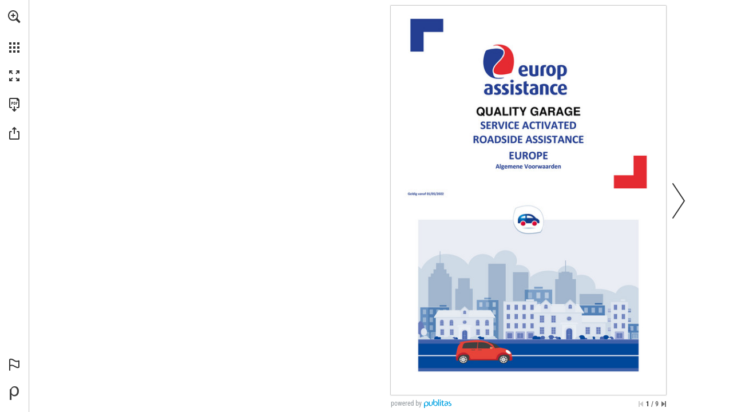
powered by (406, 403)
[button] (14, 16)
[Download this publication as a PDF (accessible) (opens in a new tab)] (14, 104)
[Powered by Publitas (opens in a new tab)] (14, 393)
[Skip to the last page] (663, 404)
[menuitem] (14, 31)
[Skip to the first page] (641, 404)
